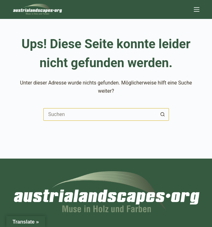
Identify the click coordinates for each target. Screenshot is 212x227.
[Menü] (196, 9)
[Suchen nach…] (99, 114)
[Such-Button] (162, 114)
